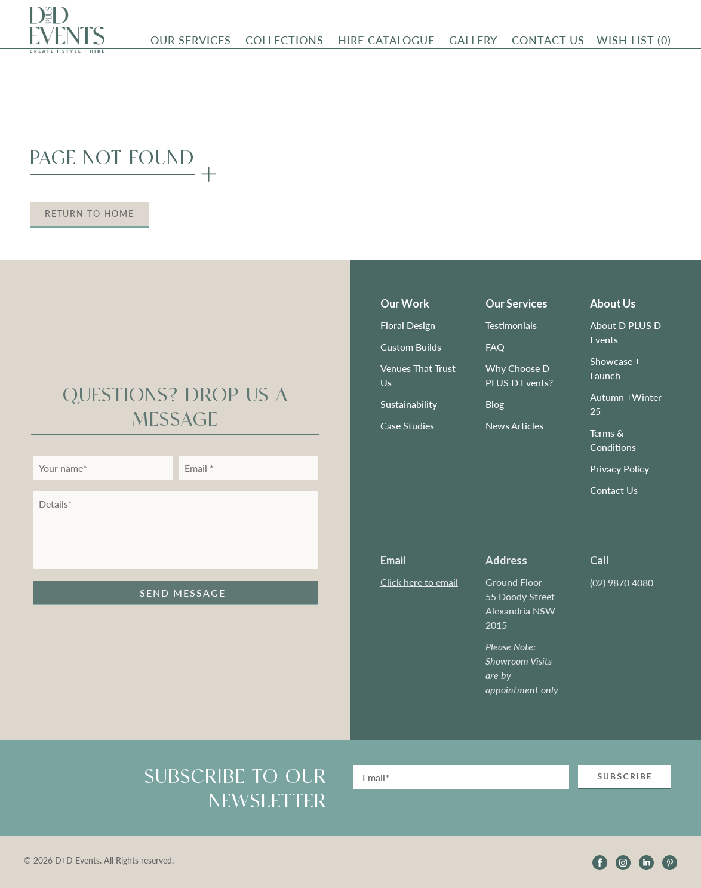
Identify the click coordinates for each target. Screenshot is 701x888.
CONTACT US (548, 42)
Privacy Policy (619, 468)
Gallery (473, 42)
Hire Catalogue (386, 42)
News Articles (514, 425)
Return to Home (89, 213)
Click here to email (419, 582)
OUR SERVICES (190, 42)
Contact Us (614, 490)
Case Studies (407, 425)
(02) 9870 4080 (621, 582)
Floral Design (407, 325)
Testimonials (511, 325)
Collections (284, 42)
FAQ (495, 346)
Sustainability (408, 404)
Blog (494, 404)
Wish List (634, 42)
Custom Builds (412, 346)
